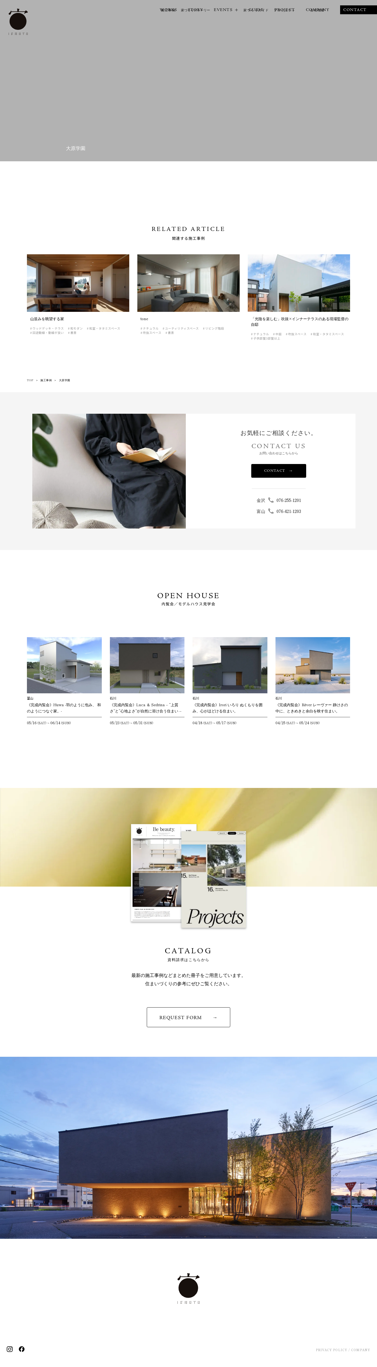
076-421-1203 (289, 511)
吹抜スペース (152, 332)
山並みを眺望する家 (47, 318)
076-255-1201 (289, 500)
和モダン (76, 328)
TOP (30, 380)
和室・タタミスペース (104, 328)
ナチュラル (151, 328)
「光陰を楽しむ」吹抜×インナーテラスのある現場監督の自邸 (299, 321)
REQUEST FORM (180, 1017)
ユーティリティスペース (182, 328)
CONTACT (278, 470)
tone (144, 318)
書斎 (73, 332)
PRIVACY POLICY (331, 1350)
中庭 (278, 334)
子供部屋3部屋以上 (266, 338)
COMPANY (360, 1350)
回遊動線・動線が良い (48, 332)
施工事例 (46, 380)
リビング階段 (214, 328)
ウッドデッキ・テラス (48, 328)
